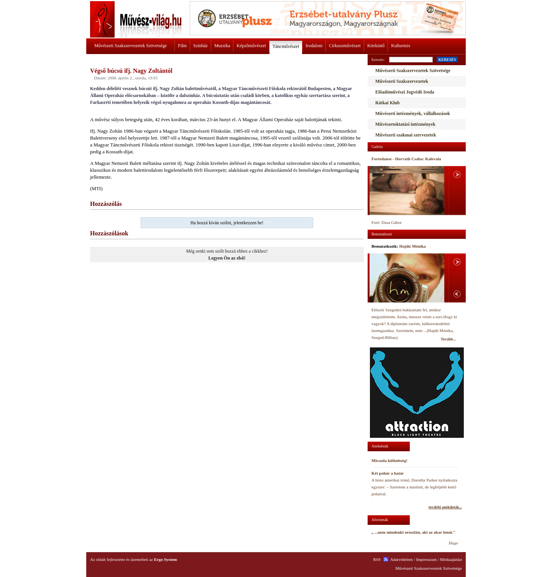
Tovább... (448, 339)
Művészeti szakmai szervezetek (405, 135)
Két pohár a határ (387, 473)
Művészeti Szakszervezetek (401, 81)
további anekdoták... (445, 507)
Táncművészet (286, 46)
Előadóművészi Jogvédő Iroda (404, 92)
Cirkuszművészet (345, 45)
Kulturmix (400, 45)
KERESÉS (447, 60)
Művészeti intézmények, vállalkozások (412, 113)
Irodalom (314, 45)
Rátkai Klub (387, 102)
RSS (377, 559)
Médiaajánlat (451, 559)
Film (182, 45)
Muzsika (222, 45)
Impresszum (426, 559)
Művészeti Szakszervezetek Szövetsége (130, 45)
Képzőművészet (251, 45)
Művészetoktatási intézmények (405, 124)
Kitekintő (375, 45)
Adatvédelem (401, 559)
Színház (200, 45)
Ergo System (165, 559)
